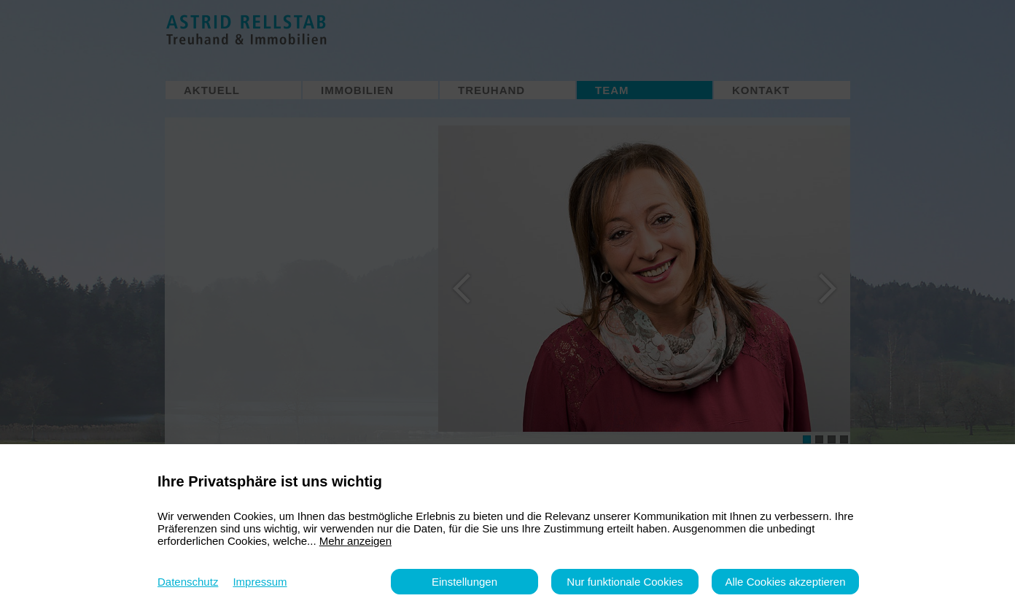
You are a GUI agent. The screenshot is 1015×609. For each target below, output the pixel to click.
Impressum (260, 581)
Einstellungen (464, 581)
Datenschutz (188, 581)
